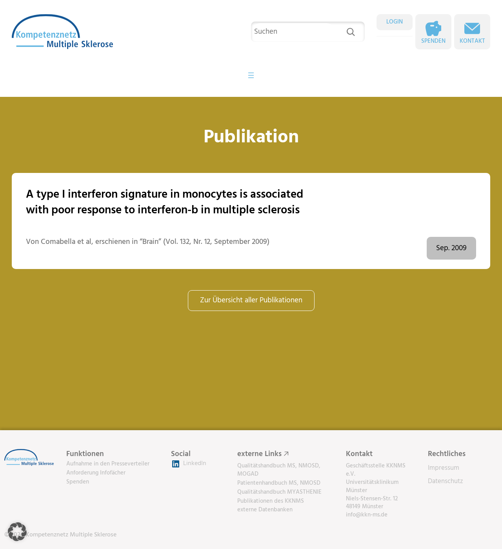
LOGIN (394, 22)
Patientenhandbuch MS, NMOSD (278, 483)
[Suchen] (350, 31)
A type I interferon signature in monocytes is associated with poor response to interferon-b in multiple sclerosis (164, 202)
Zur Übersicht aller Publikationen (251, 300)
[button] (17, 531)
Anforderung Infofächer (96, 473)
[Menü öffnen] (251, 75)
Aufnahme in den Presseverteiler (107, 464)
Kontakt (472, 41)
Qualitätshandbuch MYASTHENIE (279, 492)
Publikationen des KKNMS (270, 501)
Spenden (433, 41)
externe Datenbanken (265, 509)
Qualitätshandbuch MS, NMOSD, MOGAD (278, 470)
